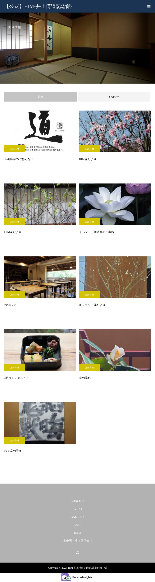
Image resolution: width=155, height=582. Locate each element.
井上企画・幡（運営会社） (77, 540)
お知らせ (114, 96)
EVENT (77, 509)
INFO (77, 532)
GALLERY (77, 516)
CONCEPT (77, 501)
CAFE (77, 524)
